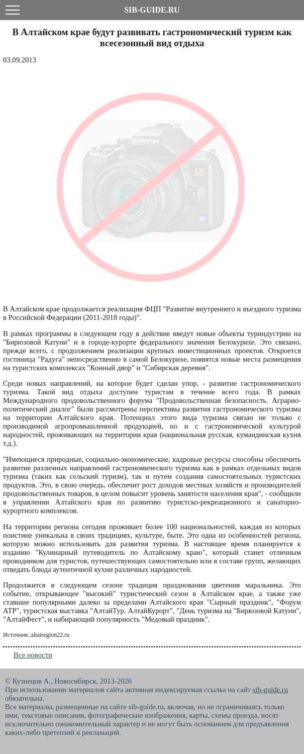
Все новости (33, 655)
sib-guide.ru (270, 690)
